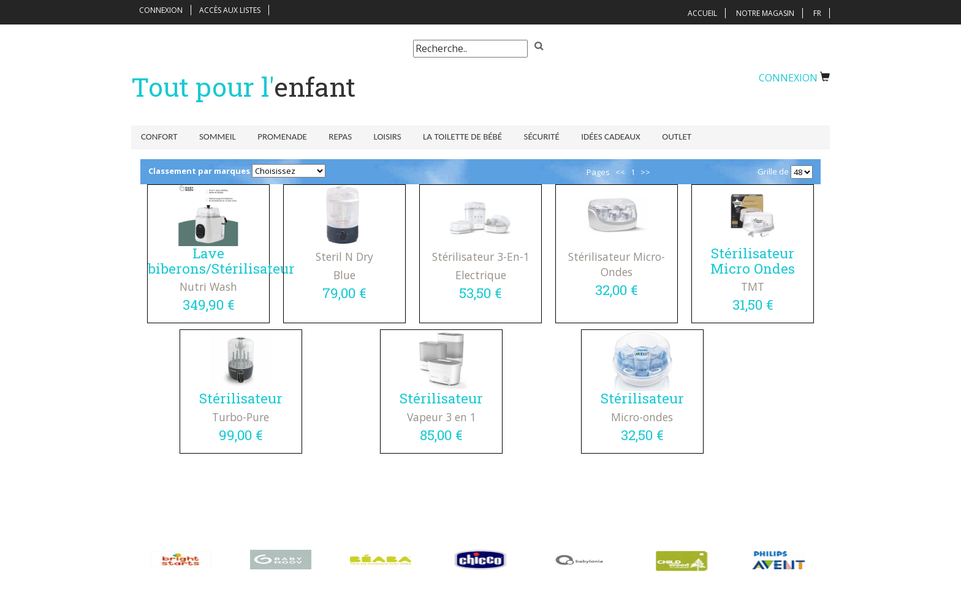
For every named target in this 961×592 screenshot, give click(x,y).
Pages (598, 174)
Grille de (773, 173)
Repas (334, 136)
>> (645, 174)
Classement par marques (199, 173)
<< (620, 174)
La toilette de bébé (452, 136)
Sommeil (215, 136)
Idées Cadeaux (596, 136)
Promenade (278, 136)
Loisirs (379, 136)
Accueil (702, 13)
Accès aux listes (229, 10)
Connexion (161, 10)
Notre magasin (765, 13)
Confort (159, 136)
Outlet (660, 136)
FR (817, 13)
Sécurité (529, 136)
